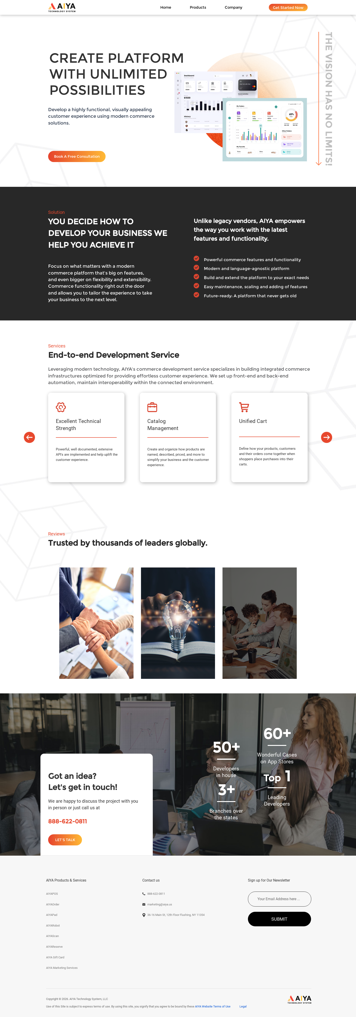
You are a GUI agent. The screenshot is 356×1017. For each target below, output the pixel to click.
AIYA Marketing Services (62, 968)
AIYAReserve (54, 946)
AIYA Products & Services (66, 880)
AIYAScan (52, 936)
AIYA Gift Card (55, 957)
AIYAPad (51, 915)
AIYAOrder (52, 904)
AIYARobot (53, 925)
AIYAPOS (52, 893)
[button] (29, 437)
